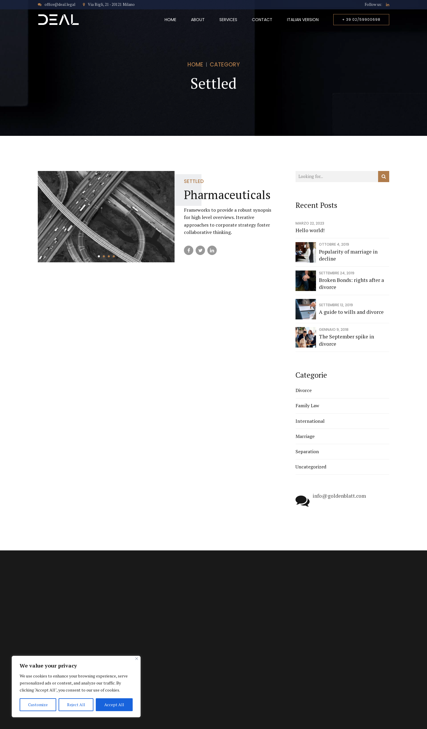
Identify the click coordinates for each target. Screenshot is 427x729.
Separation (307, 451)
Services (228, 20)
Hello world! (310, 230)
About (198, 20)
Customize (38, 704)
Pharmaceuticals (227, 194)
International (310, 421)
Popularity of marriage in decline (348, 255)
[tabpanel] (106, 216)
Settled (194, 181)
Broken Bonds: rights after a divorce (351, 284)
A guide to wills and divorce (351, 312)
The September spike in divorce (346, 340)
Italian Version (303, 20)
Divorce (304, 390)
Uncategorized (311, 466)
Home (170, 20)
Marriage (305, 436)
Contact (262, 20)
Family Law (307, 405)
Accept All (114, 704)
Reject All (76, 704)
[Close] (136, 658)
